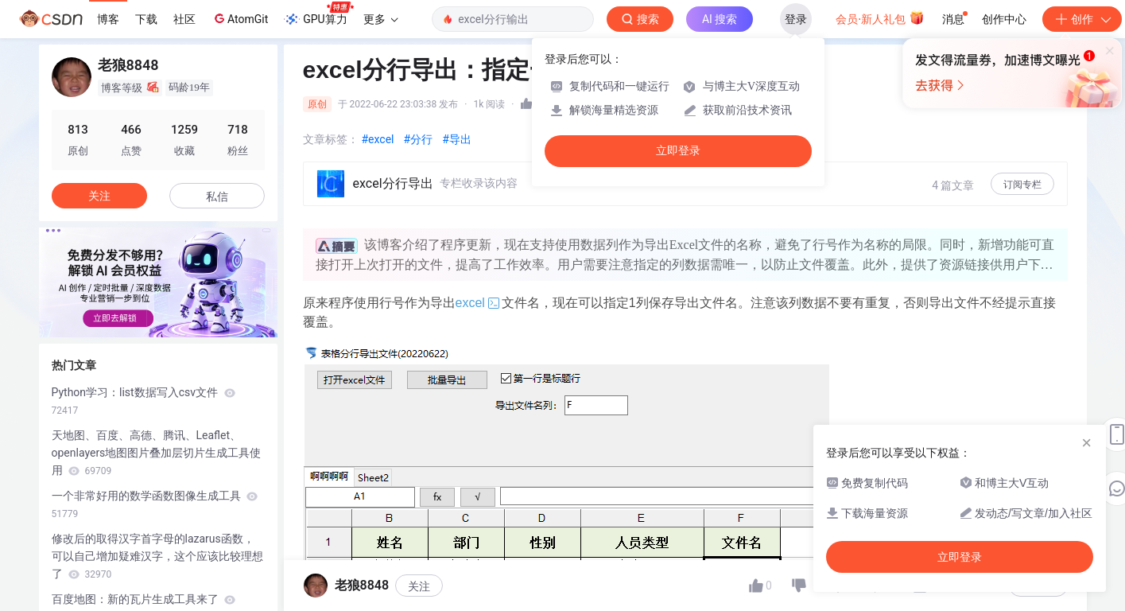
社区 (184, 19)
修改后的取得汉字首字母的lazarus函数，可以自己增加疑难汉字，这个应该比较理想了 (157, 556)
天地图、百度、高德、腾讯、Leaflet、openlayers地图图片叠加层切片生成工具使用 (157, 453)
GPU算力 (318, 14)
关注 (99, 195)
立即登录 (678, 151)
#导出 (456, 139)
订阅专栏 (1022, 184)
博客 (108, 19)
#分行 (418, 139)
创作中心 (1004, 19)
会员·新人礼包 (880, 17)
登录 (796, 19)
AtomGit (239, 18)
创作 (1082, 19)
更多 (380, 19)
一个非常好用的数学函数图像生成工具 (155, 504)
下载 (146, 19)
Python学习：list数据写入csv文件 (143, 401)
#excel (378, 139)
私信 (217, 196)
